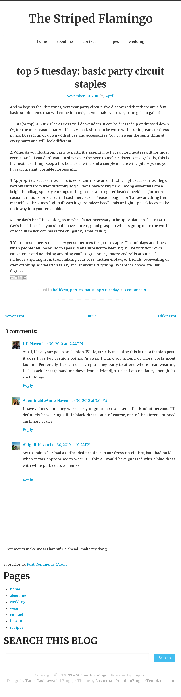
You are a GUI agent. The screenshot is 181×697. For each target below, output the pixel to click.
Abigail (30, 444)
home (42, 41)
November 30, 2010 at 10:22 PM (64, 444)
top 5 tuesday (107, 290)
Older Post (167, 316)
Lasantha (104, 680)
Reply (28, 385)
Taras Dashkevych (42, 680)
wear (14, 608)
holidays (60, 290)
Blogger (139, 675)
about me (65, 41)
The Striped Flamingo (90, 18)
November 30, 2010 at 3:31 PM (82, 400)
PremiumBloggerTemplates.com (145, 680)
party (89, 290)
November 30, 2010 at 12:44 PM (56, 343)
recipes (112, 41)
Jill (26, 343)
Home (91, 316)
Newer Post (14, 316)
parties (76, 290)
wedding (136, 41)
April (110, 96)
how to (16, 621)
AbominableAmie (39, 400)
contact (89, 41)
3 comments (135, 290)
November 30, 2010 (83, 96)
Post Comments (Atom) (47, 564)
